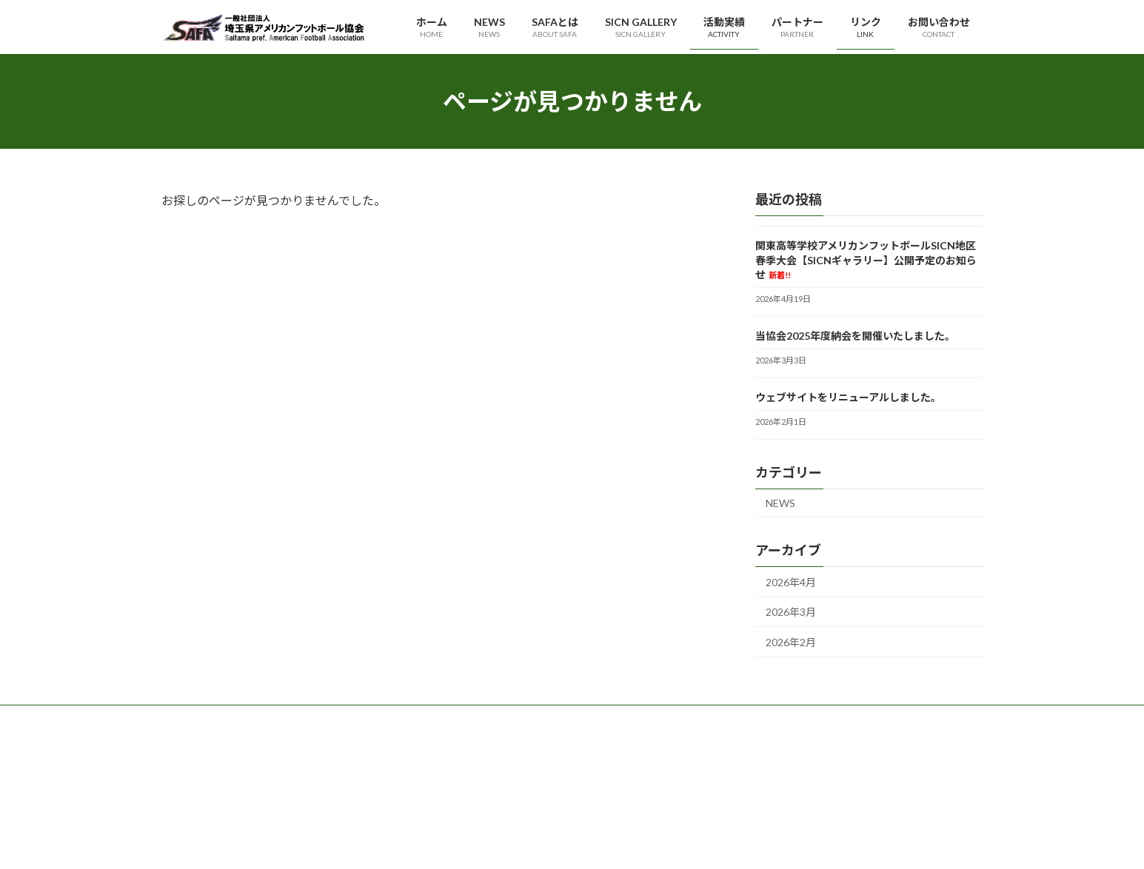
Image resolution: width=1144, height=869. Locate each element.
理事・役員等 (478, 779)
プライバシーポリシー (777, 754)
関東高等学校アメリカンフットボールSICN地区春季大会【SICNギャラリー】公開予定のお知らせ (866, 260)
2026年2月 (791, 642)
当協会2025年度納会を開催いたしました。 (855, 335)
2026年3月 (791, 612)
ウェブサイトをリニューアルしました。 (848, 397)
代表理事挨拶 (478, 754)
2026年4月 (791, 582)
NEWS (780, 503)
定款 (460, 805)
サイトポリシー (764, 779)
